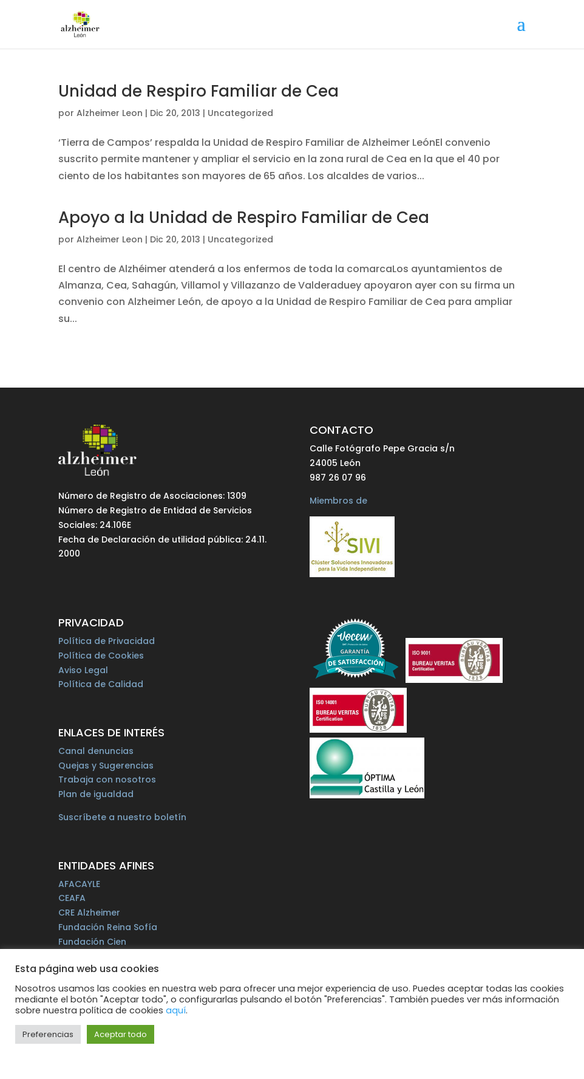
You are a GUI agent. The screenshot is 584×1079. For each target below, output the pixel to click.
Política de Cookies (101, 655)
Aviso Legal (83, 670)
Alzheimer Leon (109, 113)
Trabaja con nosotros (107, 779)
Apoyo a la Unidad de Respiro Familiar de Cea (243, 217)
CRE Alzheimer (89, 912)
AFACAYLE (79, 884)
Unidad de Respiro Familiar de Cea (198, 91)
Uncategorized (240, 113)
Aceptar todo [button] (120, 1034)
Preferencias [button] (47, 1034)
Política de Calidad (100, 684)
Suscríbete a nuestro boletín (122, 817)
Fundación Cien (92, 942)
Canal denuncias (96, 751)
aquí (176, 1010)
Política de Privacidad (106, 641)
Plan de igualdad (96, 794)
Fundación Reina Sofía (107, 927)
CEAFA (72, 898)
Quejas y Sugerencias (106, 765)
